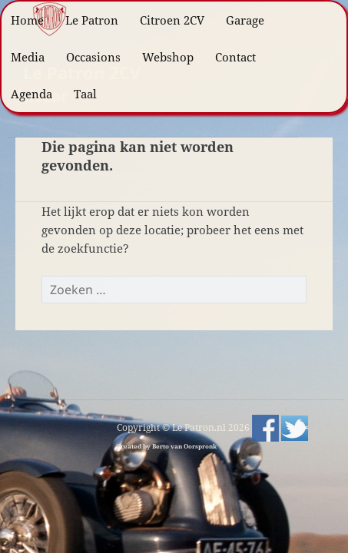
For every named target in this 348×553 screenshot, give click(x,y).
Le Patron (91, 20)
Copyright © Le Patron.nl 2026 (184, 427)
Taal (85, 93)
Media (28, 57)
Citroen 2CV (172, 20)
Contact (235, 57)
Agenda (31, 93)
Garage (245, 20)
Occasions (93, 57)
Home (27, 20)
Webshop (168, 57)
